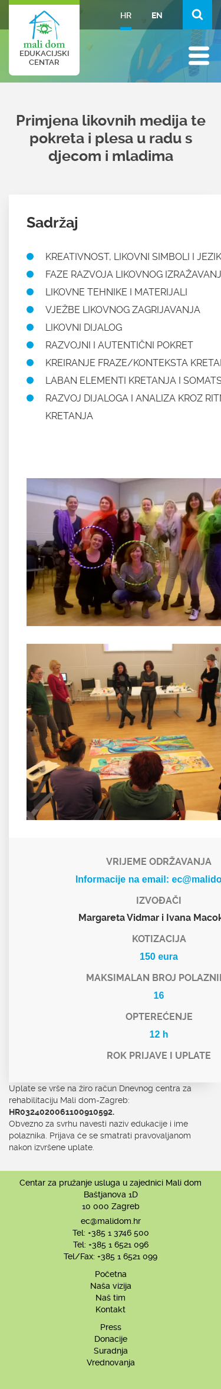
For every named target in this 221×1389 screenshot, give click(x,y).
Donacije (110, 1339)
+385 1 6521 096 (118, 1244)
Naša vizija (110, 1286)
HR (125, 15)
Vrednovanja (111, 1362)
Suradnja (111, 1350)
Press (110, 1327)
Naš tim (110, 1297)
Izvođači (159, 900)
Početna (111, 1274)
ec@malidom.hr (111, 1221)
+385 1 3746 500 (118, 1232)
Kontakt (110, 1309)
